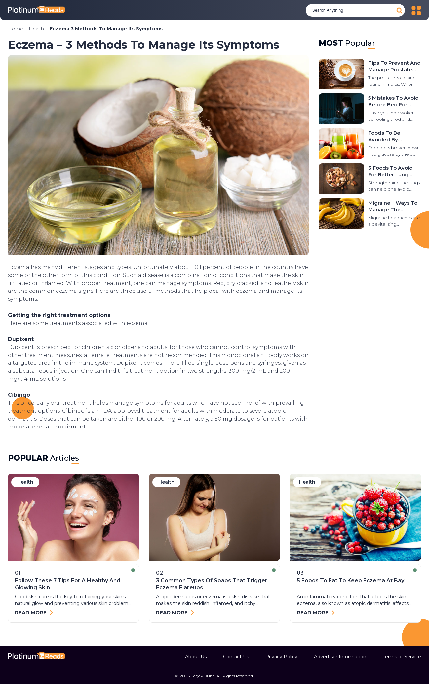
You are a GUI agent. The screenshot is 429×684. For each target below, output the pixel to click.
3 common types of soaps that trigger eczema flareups (211, 584)
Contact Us (236, 657)
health (36, 29)
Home (15, 29)
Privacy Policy (281, 657)
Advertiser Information (340, 657)
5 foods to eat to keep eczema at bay (350, 580)
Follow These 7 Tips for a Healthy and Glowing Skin (67, 584)
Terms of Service (402, 657)
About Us (196, 657)
